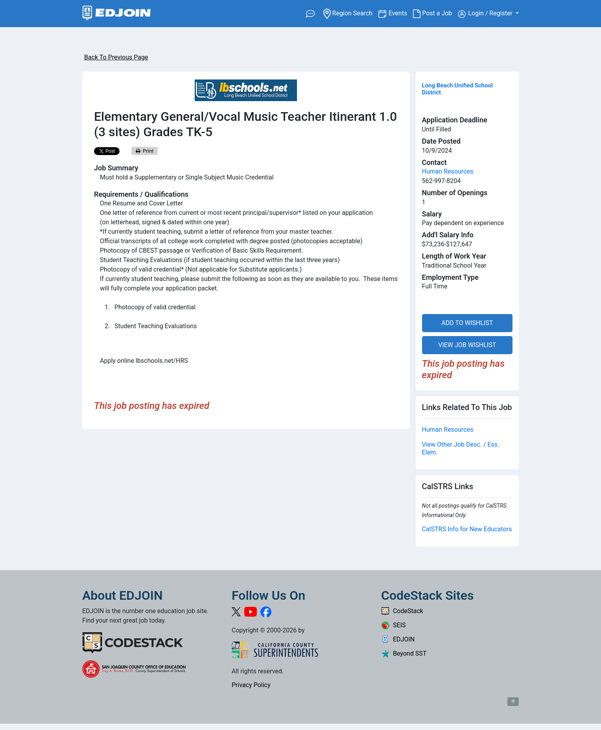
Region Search (350, 13)
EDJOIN (398, 639)
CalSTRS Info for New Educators (467, 529)
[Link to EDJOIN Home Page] (116, 13)
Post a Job (435, 13)
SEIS (393, 625)
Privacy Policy (251, 685)
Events (401, 13)
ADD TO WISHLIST (467, 323)
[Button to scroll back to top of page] (513, 701)
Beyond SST (403, 653)
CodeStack (402, 611)
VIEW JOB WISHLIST (467, 345)
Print (145, 151)
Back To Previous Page (116, 57)
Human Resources (448, 171)
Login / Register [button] (486, 13)
